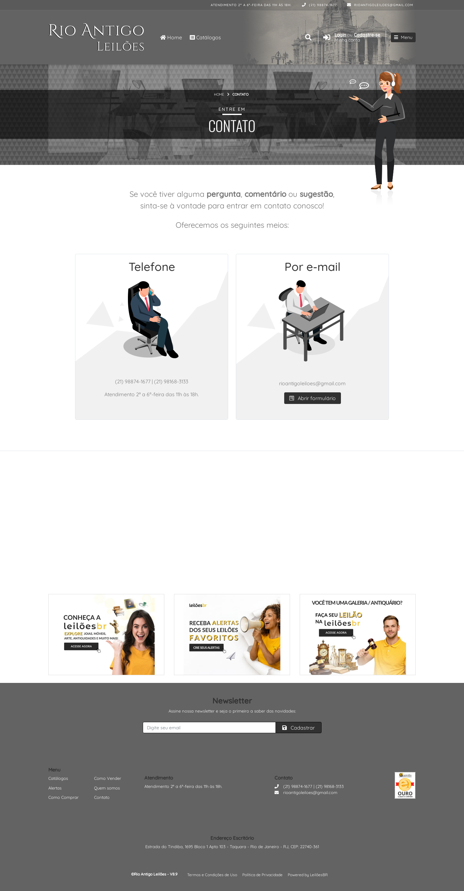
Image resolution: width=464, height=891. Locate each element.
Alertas (55, 787)
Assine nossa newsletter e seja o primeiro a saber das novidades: (232, 711)
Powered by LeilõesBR (308, 874)
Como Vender (107, 778)
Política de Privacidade (262, 874)
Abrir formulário (312, 398)
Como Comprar (63, 797)
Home (171, 37)
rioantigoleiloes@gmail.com (380, 5)
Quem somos (107, 787)
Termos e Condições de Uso (212, 874)
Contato (102, 797)
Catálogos (205, 37)
